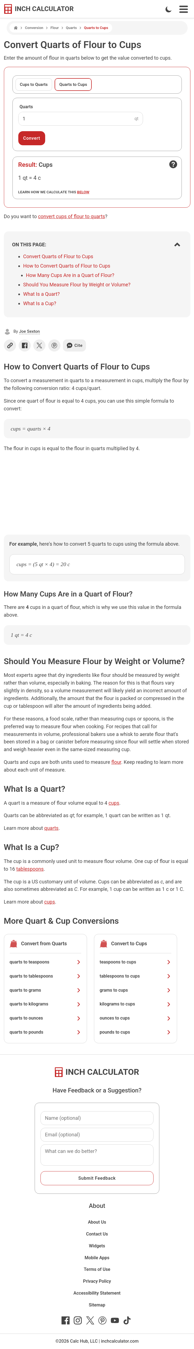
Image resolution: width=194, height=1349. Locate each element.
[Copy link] (10, 345)
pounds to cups (135, 1032)
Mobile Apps (97, 1257)
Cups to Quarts (34, 84)
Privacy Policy (97, 1281)
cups (113, 803)
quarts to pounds (45, 1032)
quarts (51, 828)
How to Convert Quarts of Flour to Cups (66, 266)
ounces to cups (135, 1018)
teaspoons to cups (135, 962)
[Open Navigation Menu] (183, 9)
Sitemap (97, 1305)
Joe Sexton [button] (29, 331)
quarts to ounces (45, 1018)
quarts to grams (45, 990)
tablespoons (30, 869)
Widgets (97, 1245)
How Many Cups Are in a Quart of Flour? (70, 275)
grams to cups (135, 990)
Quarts (71, 28)
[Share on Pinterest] (54, 345)
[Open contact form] (173, 164)
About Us (97, 1222)
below (83, 192)
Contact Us (97, 1234)
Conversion (34, 28)
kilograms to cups (135, 1004)
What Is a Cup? (39, 303)
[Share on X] (39, 345)
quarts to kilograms (45, 1004)
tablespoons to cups (135, 976)
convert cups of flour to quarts (71, 216)
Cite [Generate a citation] (74, 345)
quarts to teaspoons (45, 962)
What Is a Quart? (41, 294)
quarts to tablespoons (45, 976)
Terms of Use (97, 1269)
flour (116, 762)
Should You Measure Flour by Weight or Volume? (77, 284)
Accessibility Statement (97, 1293)
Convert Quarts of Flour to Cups (58, 256)
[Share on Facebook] (25, 345)
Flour (54, 28)
